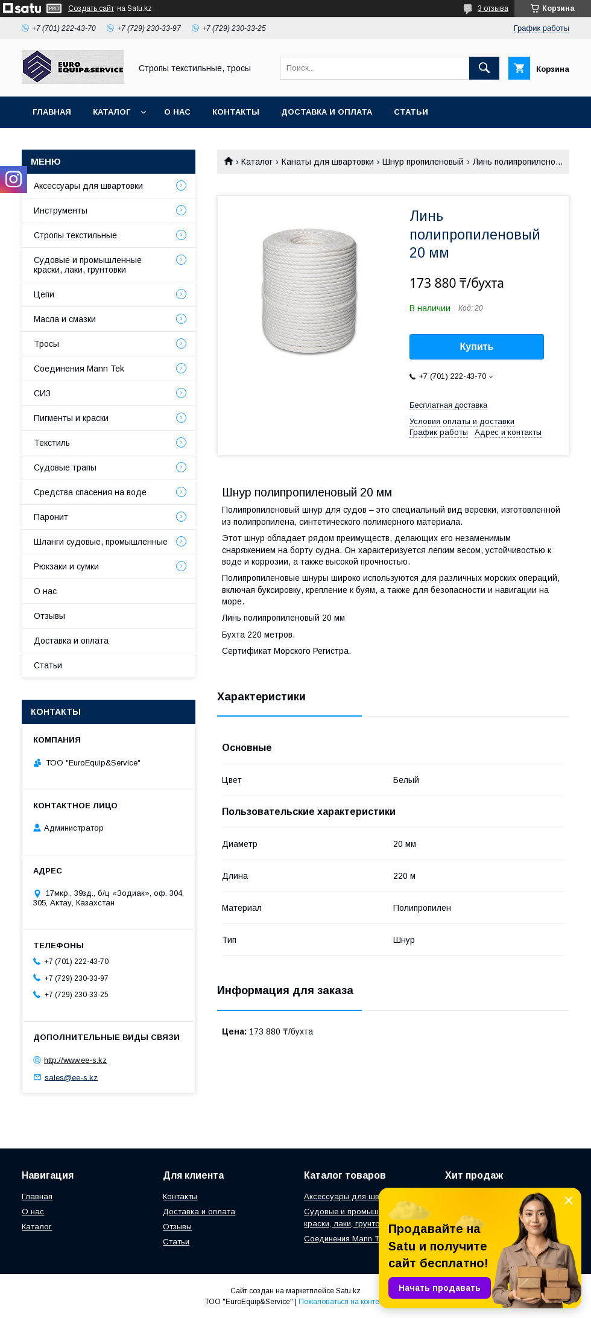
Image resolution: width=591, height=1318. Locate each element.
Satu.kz (348, 1291)
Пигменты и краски (71, 418)
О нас (177, 111)
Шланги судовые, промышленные (101, 542)
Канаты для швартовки (328, 161)
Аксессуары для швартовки (88, 186)
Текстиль (52, 443)
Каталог (111, 111)
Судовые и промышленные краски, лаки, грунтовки (88, 264)
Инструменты (60, 210)
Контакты (235, 111)
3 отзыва (493, 8)
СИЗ (42, 393)
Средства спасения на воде (90, 492)
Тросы (46, 344)
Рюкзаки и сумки (66, 566)
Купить (477, 346)
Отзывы (49, 616)
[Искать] (484, 68)
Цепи (44, 294)
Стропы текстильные (75, 235)
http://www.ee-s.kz (75, 1060)
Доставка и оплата (326, 111)
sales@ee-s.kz (71, 1077)
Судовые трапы (65, 467)
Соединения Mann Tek (79, 368)
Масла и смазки (65, 319)
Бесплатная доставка (448, 405)
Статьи (411, 111)
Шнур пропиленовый (423, 161)
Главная (52, 111)
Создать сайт (91, 8)
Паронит (51, 517)
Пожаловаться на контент (343, 1301)
